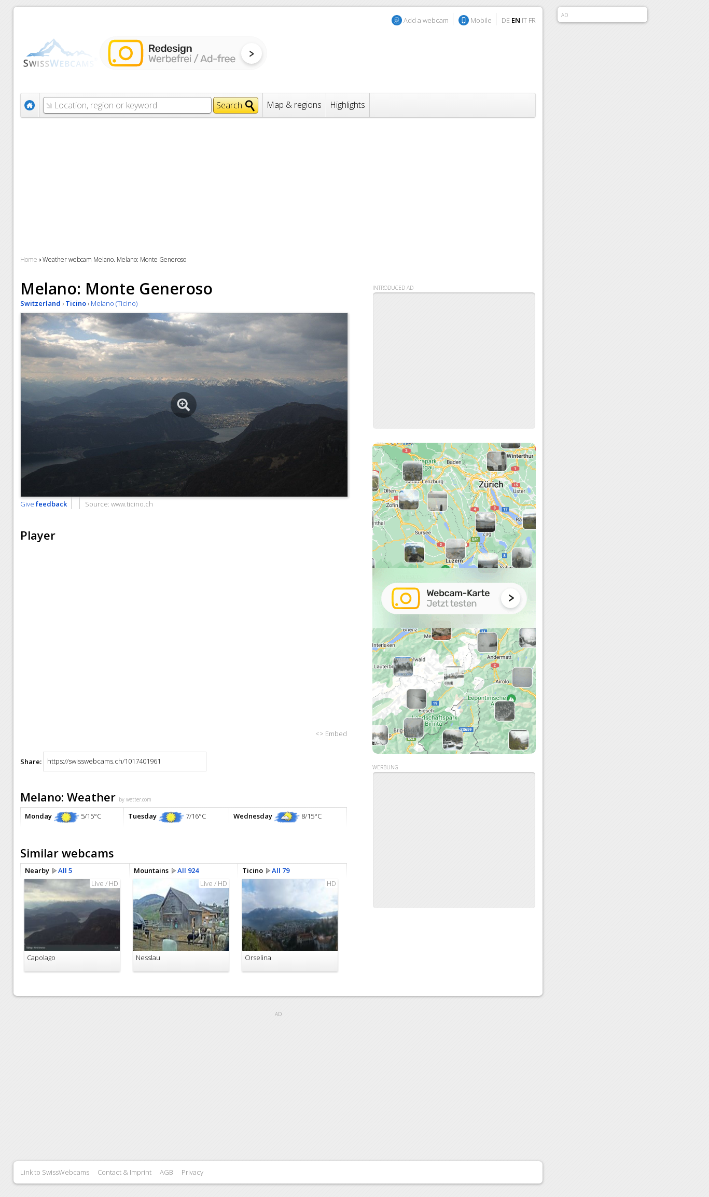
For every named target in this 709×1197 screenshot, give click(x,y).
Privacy (192, 1172)
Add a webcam (426, 20)
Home (28, 259)
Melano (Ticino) (114, 303)
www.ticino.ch (132, 504)
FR (532, 20)
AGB (166, 1172)
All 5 (65, 870)
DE (506, 20)
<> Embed (331, 733)
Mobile (481, 20)
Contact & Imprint (124, 1172)
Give (43, 504)
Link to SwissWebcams (54, 1172)
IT (524, 20)
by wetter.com (135, 799)
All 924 (188, 870)
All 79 (280, 870)
